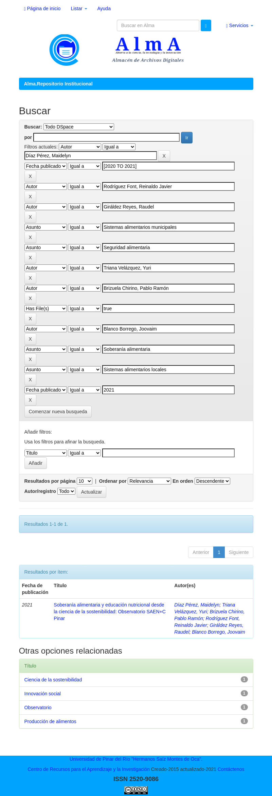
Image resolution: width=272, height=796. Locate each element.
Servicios (239, 25)
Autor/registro (40, 491)
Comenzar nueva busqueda (58, 411)
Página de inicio (42, 9)
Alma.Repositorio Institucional (58, 83)
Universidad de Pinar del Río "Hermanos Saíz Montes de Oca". (136, 759)
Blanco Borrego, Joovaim (218, 632)
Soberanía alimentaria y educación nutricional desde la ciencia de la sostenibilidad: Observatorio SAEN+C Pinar (110, 611)
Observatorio (38, 707)
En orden (183, 481)
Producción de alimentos (50, 721)
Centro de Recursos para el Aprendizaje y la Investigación (89, 769)
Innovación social (42, 693)
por (28, 137)
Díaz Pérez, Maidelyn (196, 605)
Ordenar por (113, 481)
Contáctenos (231, 769)
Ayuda (104, 8)
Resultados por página (50, 481)
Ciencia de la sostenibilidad (53, 679)
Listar (79, 8)
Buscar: (33, 127)
